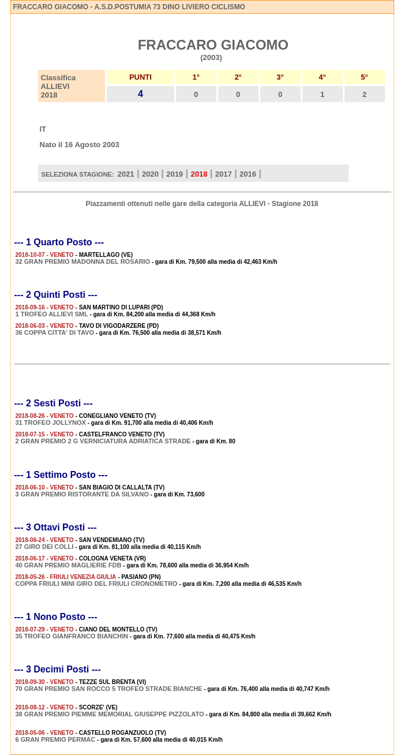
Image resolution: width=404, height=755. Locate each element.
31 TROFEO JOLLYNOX (51, 422)
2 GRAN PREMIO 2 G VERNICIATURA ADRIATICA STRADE (103, 441)
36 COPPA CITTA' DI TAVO (55, 332)
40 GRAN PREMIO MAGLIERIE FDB (69, 565)
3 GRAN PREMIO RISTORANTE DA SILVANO (82, 494)
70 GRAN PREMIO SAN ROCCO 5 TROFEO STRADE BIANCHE (109, 688)
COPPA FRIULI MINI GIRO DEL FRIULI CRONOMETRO (97, 583)
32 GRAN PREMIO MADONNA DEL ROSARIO (83, 261)
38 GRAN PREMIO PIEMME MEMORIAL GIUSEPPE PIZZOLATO (110, 714)
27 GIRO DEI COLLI (45, 546)
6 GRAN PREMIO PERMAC (56, 739)
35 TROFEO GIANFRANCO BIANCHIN (72, 636)
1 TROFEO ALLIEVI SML (52, 314)
